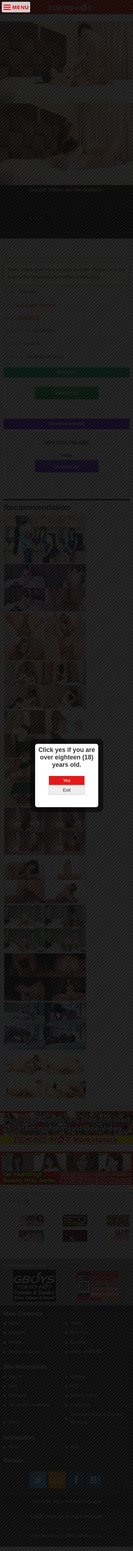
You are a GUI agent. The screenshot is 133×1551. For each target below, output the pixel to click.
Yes (66, 743)
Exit (67, 752)
